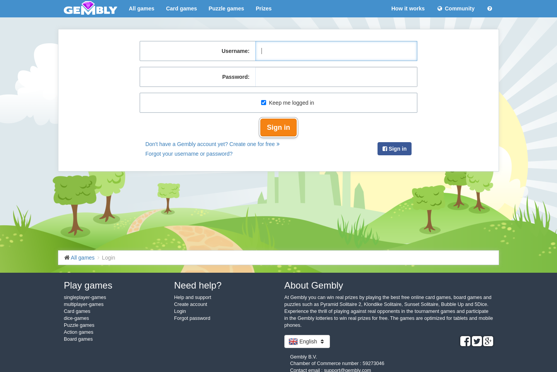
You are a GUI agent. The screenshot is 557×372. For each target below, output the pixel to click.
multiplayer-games (84, 304)
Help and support (192, 297)
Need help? (198, 285)
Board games (78, 339)
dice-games (76, 318)
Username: (235, 51)
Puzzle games (226, 8)
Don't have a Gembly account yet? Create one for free (212, 144)
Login (180, 311)
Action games (78, 332)
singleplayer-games (85, 297)
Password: (235, 77)
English (307, 341)
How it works (408, 8)
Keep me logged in (287, 103)
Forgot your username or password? (189, 154)
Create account (190, 304)
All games (141, 8)
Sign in (278, 127)
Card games (181, 8)
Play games (88, 285)
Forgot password (192, 318)
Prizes (264, 8)
